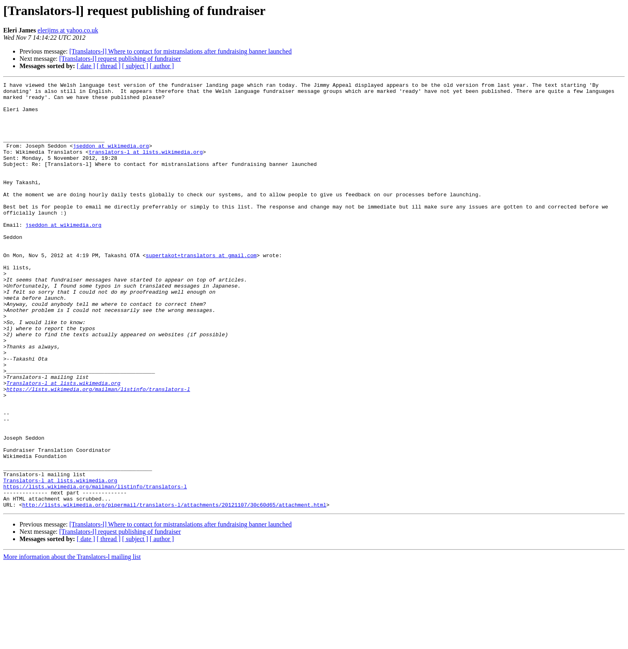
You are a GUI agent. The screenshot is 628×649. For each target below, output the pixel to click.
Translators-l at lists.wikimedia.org (63, 443)
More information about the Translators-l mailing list (72, 641)
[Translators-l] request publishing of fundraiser (120, 58)
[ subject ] (135, 65)
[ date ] (86, 65)
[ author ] (162, 65)
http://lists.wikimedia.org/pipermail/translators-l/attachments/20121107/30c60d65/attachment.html (174, 589)
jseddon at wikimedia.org (111, 159)
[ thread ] (109, 65)
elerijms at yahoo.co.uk (67, 30)
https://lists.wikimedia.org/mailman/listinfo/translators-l (98, 451)
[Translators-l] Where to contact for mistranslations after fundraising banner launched (180, 51)
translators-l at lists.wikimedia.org (146, 166)
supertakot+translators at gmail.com (201, 290)
